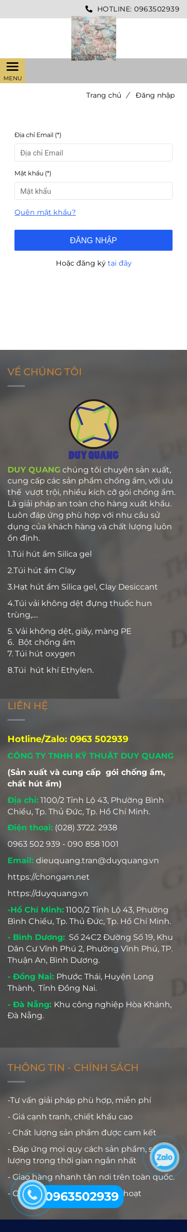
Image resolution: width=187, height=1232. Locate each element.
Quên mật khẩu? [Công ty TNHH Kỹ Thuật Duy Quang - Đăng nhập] (45, 212)
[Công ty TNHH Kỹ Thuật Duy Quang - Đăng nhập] (93, 38)
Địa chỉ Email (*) (37, 135)
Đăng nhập (93, 240)
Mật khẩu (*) (32, 173)
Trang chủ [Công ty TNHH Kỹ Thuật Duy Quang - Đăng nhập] (107, 95)
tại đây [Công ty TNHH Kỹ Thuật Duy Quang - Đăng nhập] (120, 263)
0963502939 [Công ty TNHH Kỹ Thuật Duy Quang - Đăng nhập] (157, 8)
